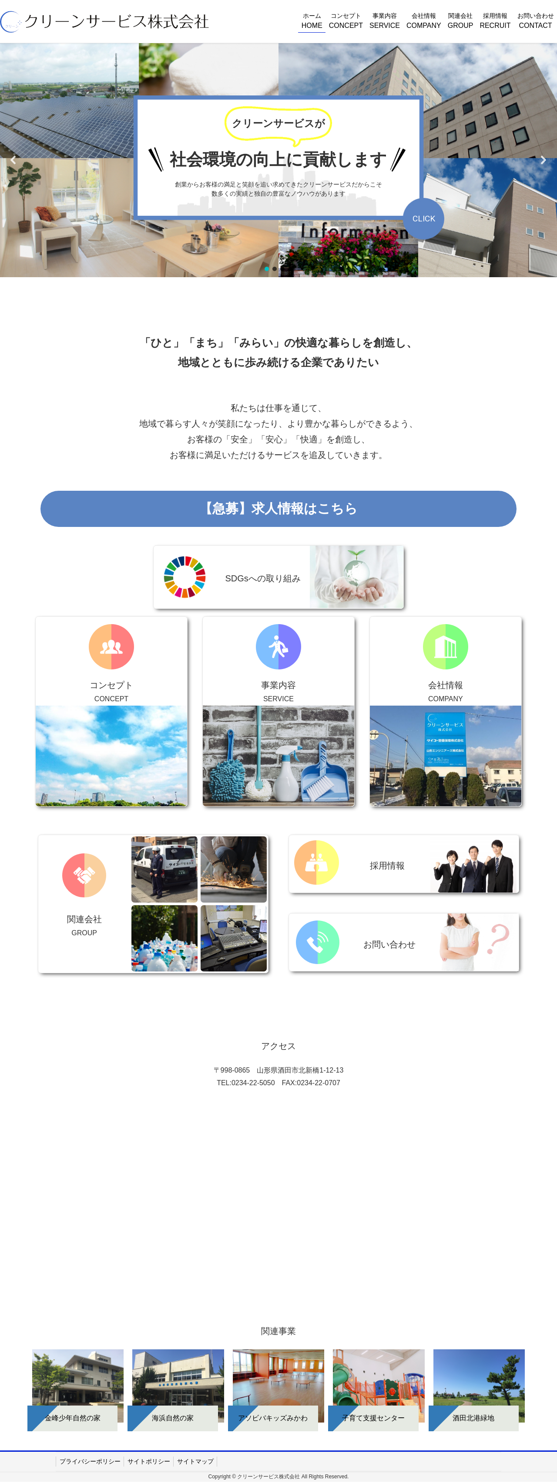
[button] (13, 160)
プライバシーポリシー (90, 1461)
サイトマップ (195, 1461)
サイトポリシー (149, 1461)
